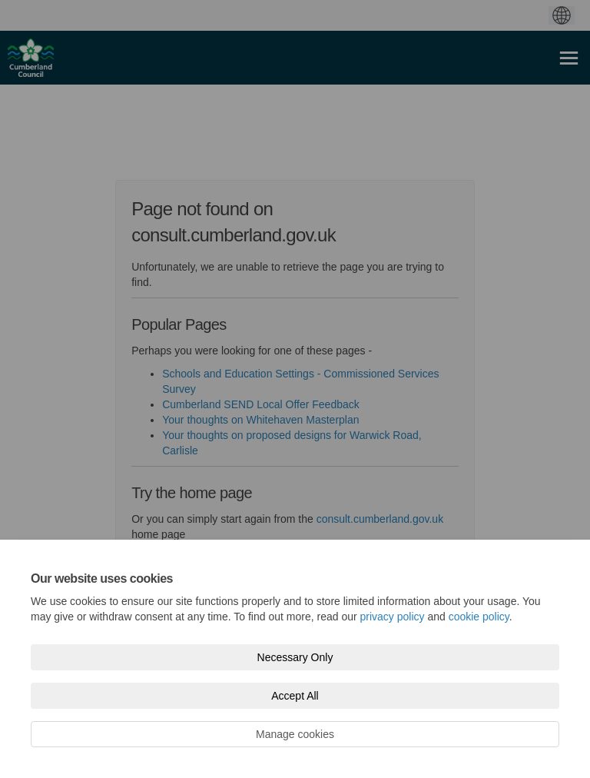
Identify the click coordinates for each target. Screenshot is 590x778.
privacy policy (392, 616)
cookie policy (479, 616)
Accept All (294, 696)
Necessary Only (295, 657)
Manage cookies (295, 734)
